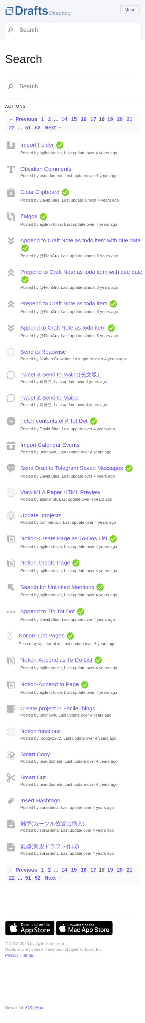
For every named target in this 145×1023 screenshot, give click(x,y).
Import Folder (37, 144)
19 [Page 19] (110, 119)
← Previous (23, 119)
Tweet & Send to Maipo (50, 397)
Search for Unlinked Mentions (57, 587)
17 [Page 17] (93, 119)
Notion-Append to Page (50, 684)
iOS (28, 1007)
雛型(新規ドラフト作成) (50, 846)
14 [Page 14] (64, 119)
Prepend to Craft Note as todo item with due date (82, 272)
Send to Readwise (43, 352)
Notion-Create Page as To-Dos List (64, 538)
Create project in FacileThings (58, 708)
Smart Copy (35, 754)
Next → (53, 127)
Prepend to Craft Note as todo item (64, 303)
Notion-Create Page (45, 562)
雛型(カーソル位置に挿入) (53, 823)
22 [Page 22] (12, 127)
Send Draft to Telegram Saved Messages (72, 468)
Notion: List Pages (41, 635)
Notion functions (41, 731)
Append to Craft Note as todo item (63, 327)
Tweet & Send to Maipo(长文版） (62, 374)
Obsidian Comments (46, 169)
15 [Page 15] (74, 119)
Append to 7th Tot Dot (48, 611)
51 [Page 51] (28, 127)
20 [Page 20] (120, 119)
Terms (27, 955)
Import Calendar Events (50, 445)
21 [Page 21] (130, 119)
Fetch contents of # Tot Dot (54, 420)
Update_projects (41, 515)
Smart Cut (33, 777)
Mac (39, 1007)
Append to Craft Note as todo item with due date (81, 240)
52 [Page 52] (38, 127)
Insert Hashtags (40, 800)
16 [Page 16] (84, 119)
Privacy (12, 955)
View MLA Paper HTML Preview (60, 492)
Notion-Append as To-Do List (57, 659)
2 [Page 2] (49, 119)
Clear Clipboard (40, 192)
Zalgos (29, 216)
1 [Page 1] (42, 119)
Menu (129, 9)
